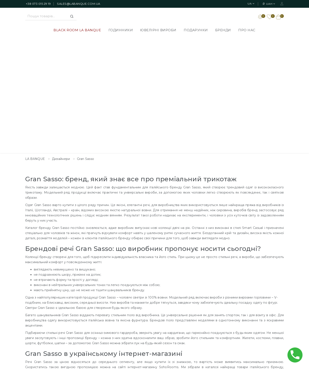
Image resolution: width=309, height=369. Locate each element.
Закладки (238, 301)
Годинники (120, 30)
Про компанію (140, 301)
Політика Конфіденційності (151, 308)
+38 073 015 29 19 (38, 3)
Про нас (247, 30)
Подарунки (196, 30)
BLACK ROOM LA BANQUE (77, 30)
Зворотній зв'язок (191, 301)
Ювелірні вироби (158, 30)
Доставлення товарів (146, 295)
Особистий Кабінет (246, 295)
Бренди (223, 30)
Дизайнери (186, 295)
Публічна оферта (142, 314)
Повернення (139, 320)
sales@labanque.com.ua (78, 3)
